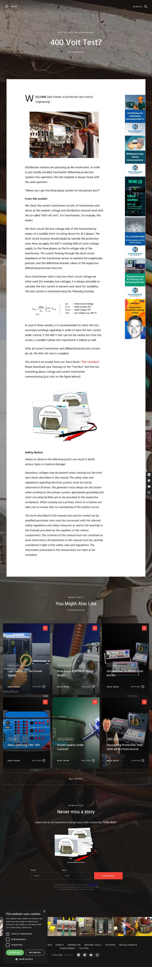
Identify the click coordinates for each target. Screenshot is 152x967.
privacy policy (93, 884)
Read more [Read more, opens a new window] (26, 927)
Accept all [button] (15, 952)
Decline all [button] (35, 952)
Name (33, 870)
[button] (25, 959)
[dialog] (25, 936)
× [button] (44, 912)
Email (64, 870)
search (137, 6)
